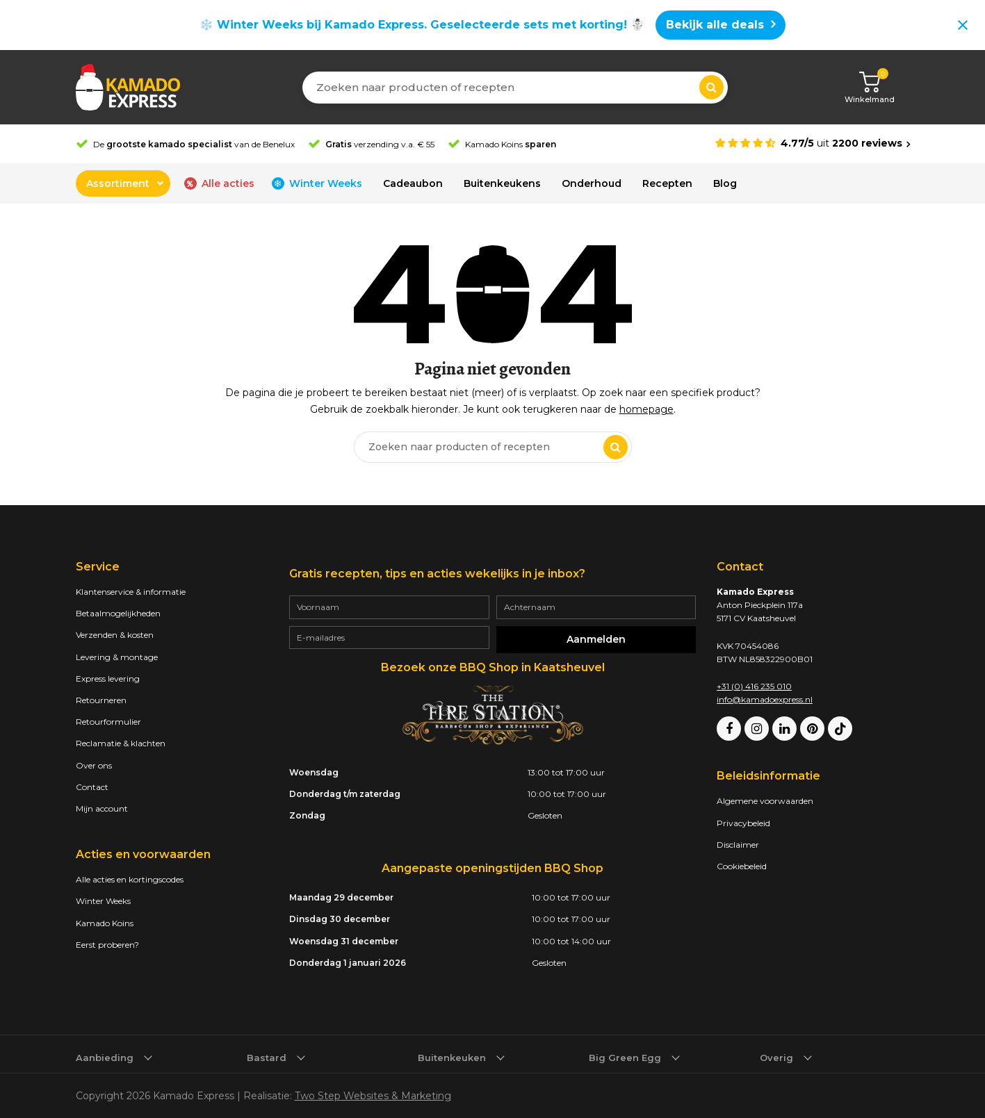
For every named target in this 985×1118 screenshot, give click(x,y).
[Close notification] (962, 25)
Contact (92, 787)
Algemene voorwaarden (765, 801)
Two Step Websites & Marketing (373, 1096)
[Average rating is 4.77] (812, 143)
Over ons (94, 765)
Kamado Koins (104, 923)
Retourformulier (108, 721)
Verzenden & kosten (115, 635)
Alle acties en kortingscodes (130, 879)
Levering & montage (117, 657)
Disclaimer (738, 844)
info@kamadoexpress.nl (765, 699)
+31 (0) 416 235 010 (754, 686)
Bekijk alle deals (715, 24)
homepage (646, 409)
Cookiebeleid (742, 866)
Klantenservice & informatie (131, 591)
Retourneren (101, 700)
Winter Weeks (103, 901)
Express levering (108, 678)
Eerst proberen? (107, 944)
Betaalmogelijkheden (118, 613)
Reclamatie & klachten (120, 743)
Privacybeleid (743, 823)
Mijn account (102, 808)
